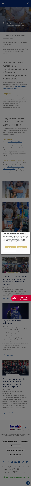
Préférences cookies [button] (10, 251)
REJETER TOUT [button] (22, 247)
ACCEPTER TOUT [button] (10, 247)
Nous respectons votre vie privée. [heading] (15, 233)
